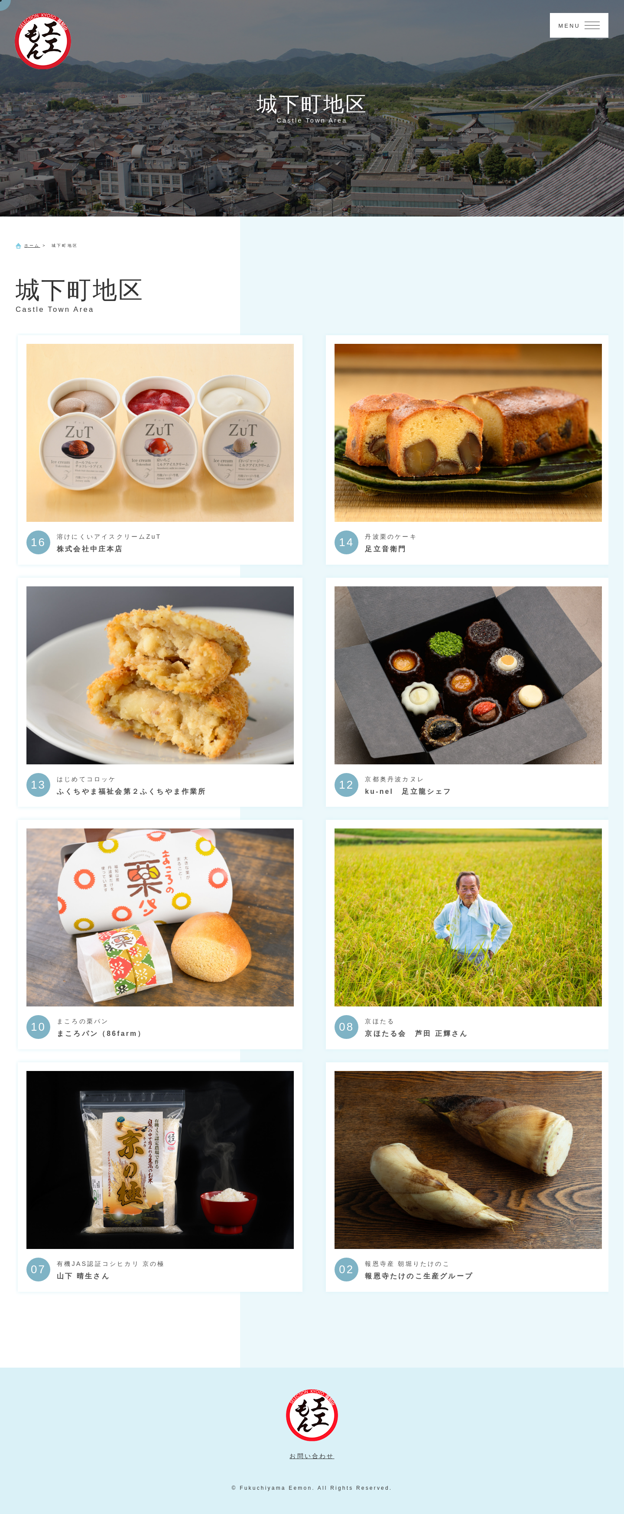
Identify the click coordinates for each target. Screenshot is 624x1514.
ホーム (32, 245)
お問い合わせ (311, 1456)
